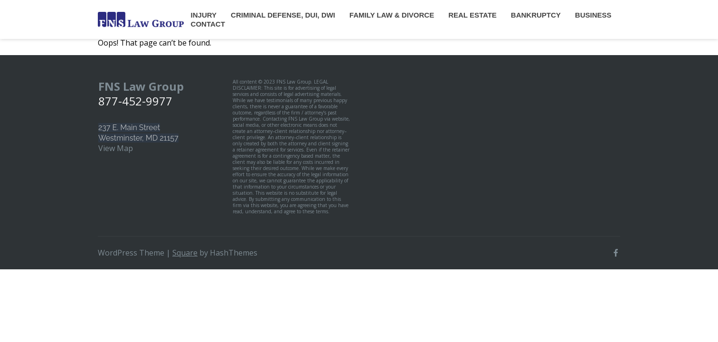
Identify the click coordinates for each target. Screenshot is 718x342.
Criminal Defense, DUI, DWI (283, 15)
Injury (204, 15)
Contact (208, 24)
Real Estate (472, 15)
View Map (115, 148)
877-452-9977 (135, 101)
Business (593, 15)
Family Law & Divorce (392, 15)
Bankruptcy (536, 15)
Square (185, 252)
